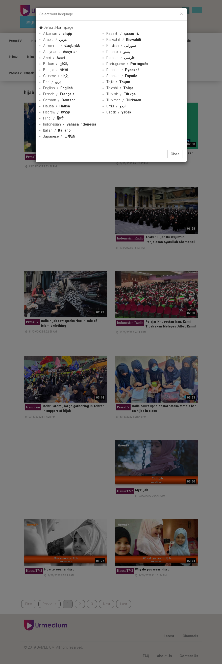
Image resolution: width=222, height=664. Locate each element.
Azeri (54, 58)
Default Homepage (56, 27)
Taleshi (119, 88)
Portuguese (127, 64)
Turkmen (123, 100)
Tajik (118, 82)
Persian (120, 58)
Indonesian (69, 124)
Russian (122, 70)
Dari (52, 82)
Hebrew (56, 112)
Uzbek (118, 112)
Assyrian (60, 52)
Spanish (122, 76)
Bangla (55, 70)
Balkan (55, 64)
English (58, 88)
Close (175, 154)
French (59, 94)
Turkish (121, 94)
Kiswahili (123, 40)
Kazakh (123, 34)
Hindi (53, 118)
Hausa (56, 106)
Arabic (55, 40)
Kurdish (121, 46)
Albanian (57, 34)
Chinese (55, 76)
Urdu (116, 106)
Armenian (61, 46)
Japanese (59, 136)
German (59, 100)
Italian (57, 130)
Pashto (118, 52)
